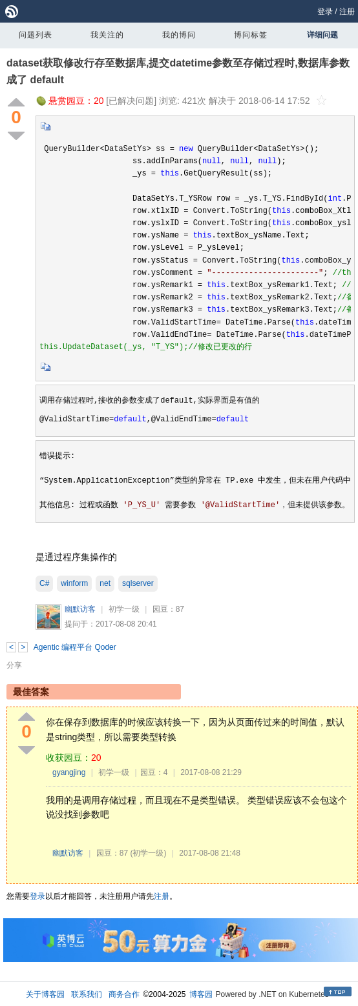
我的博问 (179, 34)
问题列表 (35, 34)
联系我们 (86, 994)
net (105, 583)
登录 (325, 11)
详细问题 (322, 34)
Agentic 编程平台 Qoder (75, 647)
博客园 (201, 994)
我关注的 (107, 34)
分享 (14, 665)
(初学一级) (148, 853)
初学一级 (124, 609)
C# (44, 583)
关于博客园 (45, 994)
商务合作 (124, 994)
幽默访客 (80, 609)
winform (74, 583)
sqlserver (138, 583)
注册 (347, 11)
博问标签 (251, 34)
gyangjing (68, 772)
